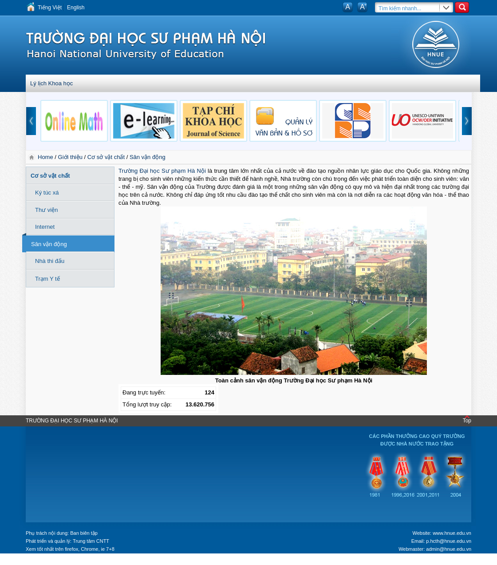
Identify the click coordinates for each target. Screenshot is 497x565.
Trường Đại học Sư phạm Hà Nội (162, 170)
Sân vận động (148, 157)
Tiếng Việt (50, 7)
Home (46, 157)
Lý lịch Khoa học (51, 83)
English (75, 7)
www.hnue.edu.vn (452, 533)
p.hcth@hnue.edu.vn (448, 541)
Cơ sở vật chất (106, 157)
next (467, 121)
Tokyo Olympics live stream (32, 562)
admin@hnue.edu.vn (448, 549)
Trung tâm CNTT (91, 541)
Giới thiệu (70, 157)
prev (31, 121)
